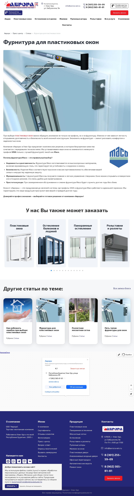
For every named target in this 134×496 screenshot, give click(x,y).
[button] (51, 270)
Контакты (42, 456)
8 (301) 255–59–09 (95, 4)
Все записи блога (122, 288)
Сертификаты (44, 430)
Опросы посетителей (47, 448)
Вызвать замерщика (47, 452)
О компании (43, 426)
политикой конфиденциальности (27, 482)
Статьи (28, 33)
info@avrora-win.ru (73, 6)
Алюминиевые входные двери (84, 456)
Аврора (7, 33)
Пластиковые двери (79, 452)
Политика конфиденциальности (77, 492)
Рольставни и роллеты (80, 441)
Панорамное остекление (81, 430)
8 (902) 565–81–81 (95, 7)
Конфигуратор (121, 6)
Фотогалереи (44, 438)
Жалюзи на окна (77, 448)
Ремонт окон (75, 467)
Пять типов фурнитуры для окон (116, 329)
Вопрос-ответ (44, 445)
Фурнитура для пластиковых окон (49, 329)
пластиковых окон (24, 135)
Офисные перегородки (80, 460)
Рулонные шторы (77, 445)
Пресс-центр (18, 33)
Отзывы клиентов (46, 434)
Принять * (12, 486)
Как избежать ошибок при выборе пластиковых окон (17, 330)
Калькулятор (15, 12)
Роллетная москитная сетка (81, 329)
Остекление (75, 438)
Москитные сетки (78, 434)
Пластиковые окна (78, 426)
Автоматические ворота (81, 463)
